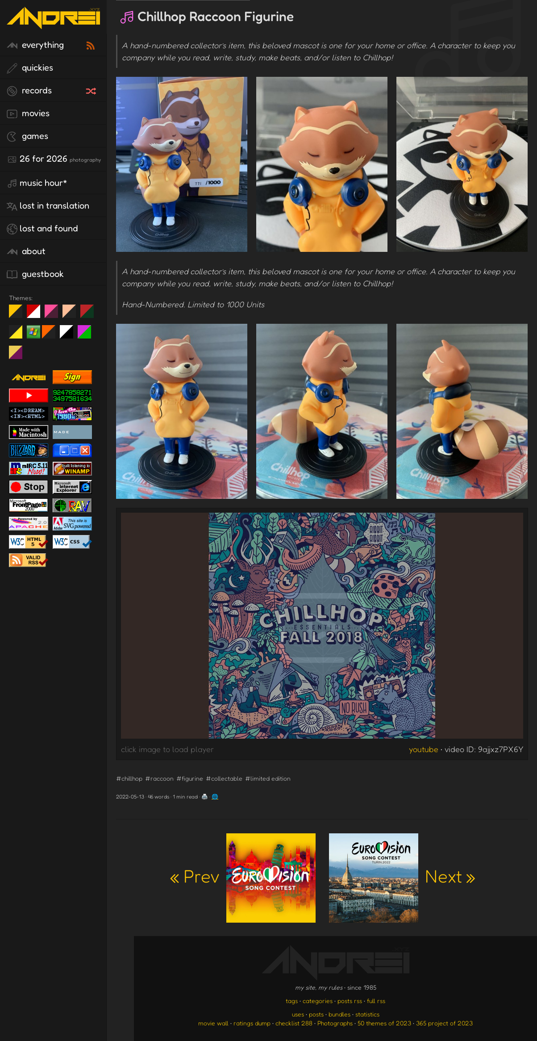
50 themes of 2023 (384, 1023)
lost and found (42, 228)
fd (54, 315)
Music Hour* (37, 183)
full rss (376, 1000)
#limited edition (268, 778)
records (29, 90)
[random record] (92, 90)
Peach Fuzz (72, 315)
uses (298, 1014)
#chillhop (129, 778)
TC (19, 356)
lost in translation (48, 206)
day (36, 315)
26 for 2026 (54, 159)
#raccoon (159, 778)
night (19, 315)
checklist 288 (293, 1023)
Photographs (335, 1023)
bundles (339, 1014)
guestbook (35, 274)
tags (292, 1000)
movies (28, 113)
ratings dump (252, 1023)
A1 (87, 335)
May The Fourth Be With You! (19, 335)
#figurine (189, 778)
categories (318, 1000)
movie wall (213, 1023)
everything (35, 45)
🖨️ (204, 796)
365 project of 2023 (444, 1023)
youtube (423, 749)
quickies (30, 68)
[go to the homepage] (53, 23)
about (26, 251)
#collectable (224, 778)
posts (316, 1014)
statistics (367, 1014)
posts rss (349, 1000)
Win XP (33, 332)
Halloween (52, 335)
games (27, 136)
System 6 (70, 335)
